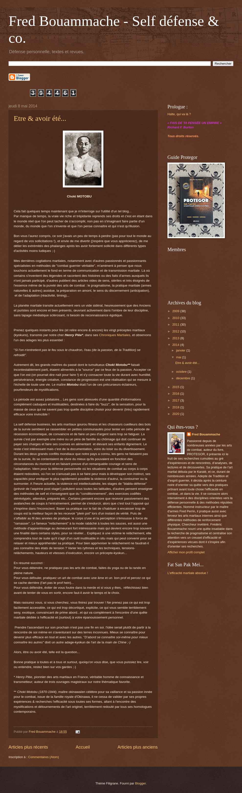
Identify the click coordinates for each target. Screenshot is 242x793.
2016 (176, 393)
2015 (176, 387)
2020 (176, 414)
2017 (176, 400)
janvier (181, 350)
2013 (176, 338)
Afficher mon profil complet (186, 552)
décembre (183, 378)
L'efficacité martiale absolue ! (187, 573)
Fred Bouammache (206, 434)
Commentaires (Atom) (43, 757)
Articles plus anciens (138, 747)
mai (179, 357)
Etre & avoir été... (40, 118)
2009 (176, 311)
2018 (176, 407)
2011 (176, 324)
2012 (176, 331)
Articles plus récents (28, 747)
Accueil (83, 747)
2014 (176, 345)
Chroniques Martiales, (115, 335)
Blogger (140, 783)
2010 (176, 318)
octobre (181, 371)
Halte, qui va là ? (179, 114)
